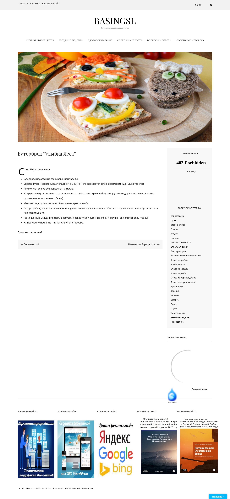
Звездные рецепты (71, 40)
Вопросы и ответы (159, 40)
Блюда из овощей (179, 268)
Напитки (175, 238)
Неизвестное (177, 321)
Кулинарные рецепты (40, 40)
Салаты (174, 229)
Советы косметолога (190, 40)
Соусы (174, 308)
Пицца (174, 304)
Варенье (175, 290)
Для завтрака (177, 216)
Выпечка (175, 295)
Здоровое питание (100, 40)
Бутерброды (177, 286)
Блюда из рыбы (178, 273)
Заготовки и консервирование (186, 255)
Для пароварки (178, 251)
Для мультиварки (179, 246)
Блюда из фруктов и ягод (183, 282)
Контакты (35, 3)
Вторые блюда (178, 224)
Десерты (175, 299)
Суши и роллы (178, 313)
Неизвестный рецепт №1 (144, 244)
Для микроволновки (181, 242)
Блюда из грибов (179, 260)
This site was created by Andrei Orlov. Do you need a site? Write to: (49, 488)
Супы (173, 220)
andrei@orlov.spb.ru (85, 488)
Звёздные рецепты (180, 317)
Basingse (115, 20)
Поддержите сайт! (51, 3)
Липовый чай (30, 244)
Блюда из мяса (178, 264)
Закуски (174, 233)
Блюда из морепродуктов (183, 277)
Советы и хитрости (129, 40)
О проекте (23, 3)
